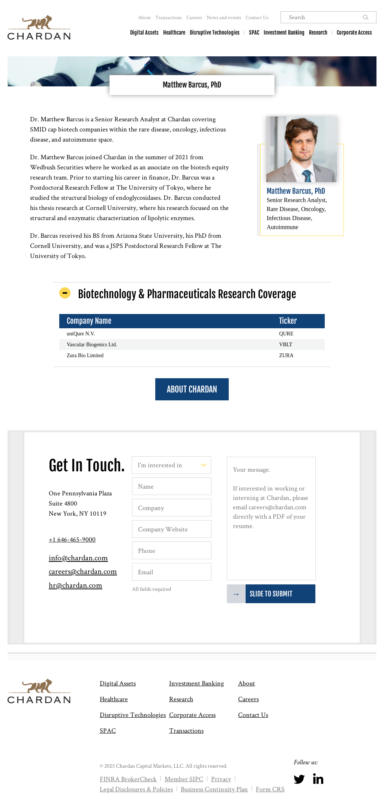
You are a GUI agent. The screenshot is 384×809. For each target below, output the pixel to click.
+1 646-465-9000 (72, 539)
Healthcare (174, 32)
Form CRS (270, 789)
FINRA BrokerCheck (128, 778)
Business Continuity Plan (214, 789)
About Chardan (192, 389)
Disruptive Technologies (215, 32)
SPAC (254, 32)
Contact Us (257, 17)
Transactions (168, 17)
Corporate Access (354, 32)
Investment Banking (284, 32)
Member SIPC (184, 778)
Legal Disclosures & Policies (136, 789)
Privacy (221, 778)
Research (318, 32)
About (144, 17)
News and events (224, 17)
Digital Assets (144, 32)
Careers (194, 17)
